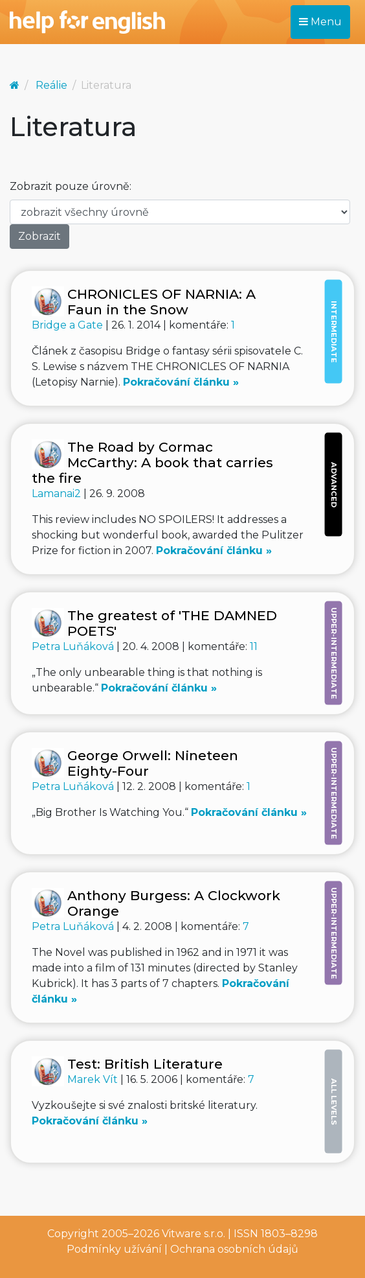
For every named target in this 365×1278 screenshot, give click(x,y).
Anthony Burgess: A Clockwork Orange (173, 903)
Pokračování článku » (181, 382)
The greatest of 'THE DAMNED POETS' (172, 623)
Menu (320, 22)
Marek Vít (93, 1079)
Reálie (51, 85)
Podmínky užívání (114, 1249)
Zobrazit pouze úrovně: (70, 186)
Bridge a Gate (68, 325)
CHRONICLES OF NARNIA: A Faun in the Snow (161, 302)
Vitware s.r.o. (193, 1233)
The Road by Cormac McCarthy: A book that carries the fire (152, 462)
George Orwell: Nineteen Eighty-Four (152, 763)
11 (254, 646)
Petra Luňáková (74, 646)
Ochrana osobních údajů (234, 1249)
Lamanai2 (57, 493)
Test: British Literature (145, 1064)
